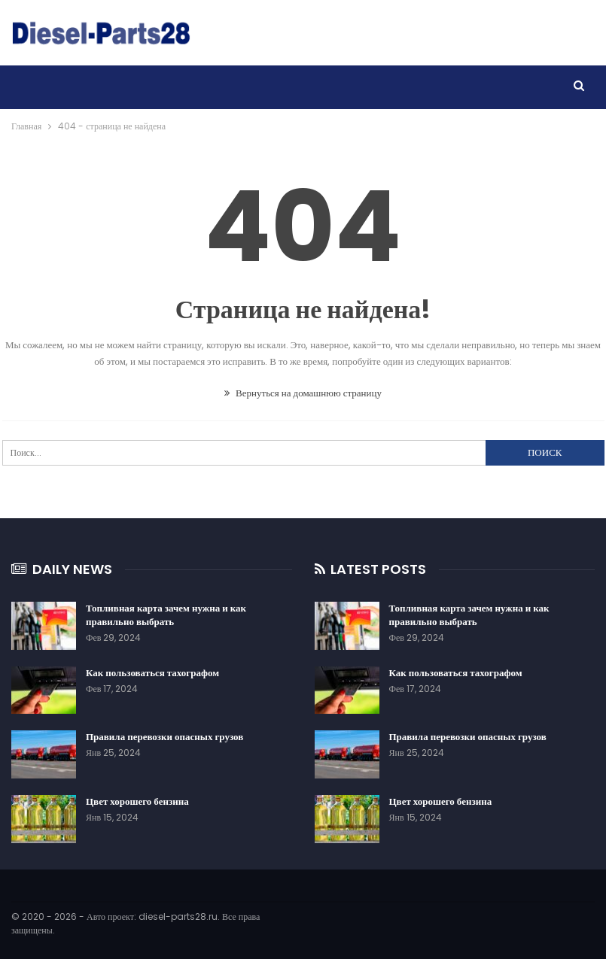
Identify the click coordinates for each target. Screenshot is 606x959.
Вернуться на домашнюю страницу (303, 393)
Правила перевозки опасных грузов (164, 737)
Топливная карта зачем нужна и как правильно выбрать (166, 615)
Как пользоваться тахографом (152, 673)
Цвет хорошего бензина (137, 801)
